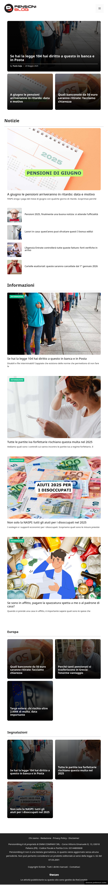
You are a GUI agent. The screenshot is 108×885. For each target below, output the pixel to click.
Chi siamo (34, 838)
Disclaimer (74, 838)
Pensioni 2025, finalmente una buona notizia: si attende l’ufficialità (61, 214)
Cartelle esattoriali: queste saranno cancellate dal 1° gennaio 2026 (61, 266)
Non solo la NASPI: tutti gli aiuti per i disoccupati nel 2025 (47, 522)
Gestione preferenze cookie (96, 882)
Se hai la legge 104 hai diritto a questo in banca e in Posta (52, 58)
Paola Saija (17, 66)
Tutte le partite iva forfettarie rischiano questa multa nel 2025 (49, 442)
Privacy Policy (60, 838)
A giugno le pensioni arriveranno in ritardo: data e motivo (30, 98)
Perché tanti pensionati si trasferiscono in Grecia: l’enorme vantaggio (74, 670)
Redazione (46, 838)
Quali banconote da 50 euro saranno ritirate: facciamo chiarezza (78, 98)
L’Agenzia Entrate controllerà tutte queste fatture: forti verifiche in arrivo (61, 249)
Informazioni (17, 296)
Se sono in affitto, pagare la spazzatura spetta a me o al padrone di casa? (53, 604)
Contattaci (75, 866)
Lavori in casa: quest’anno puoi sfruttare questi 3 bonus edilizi (59, 231)
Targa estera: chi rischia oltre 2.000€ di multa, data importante (29, 711)
